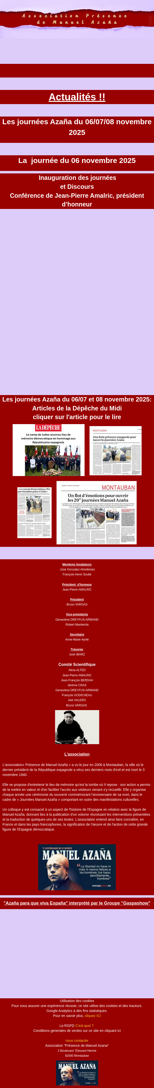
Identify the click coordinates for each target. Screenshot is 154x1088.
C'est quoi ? (84, 1026)
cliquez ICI (93, 1016)
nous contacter (77, 1041)
